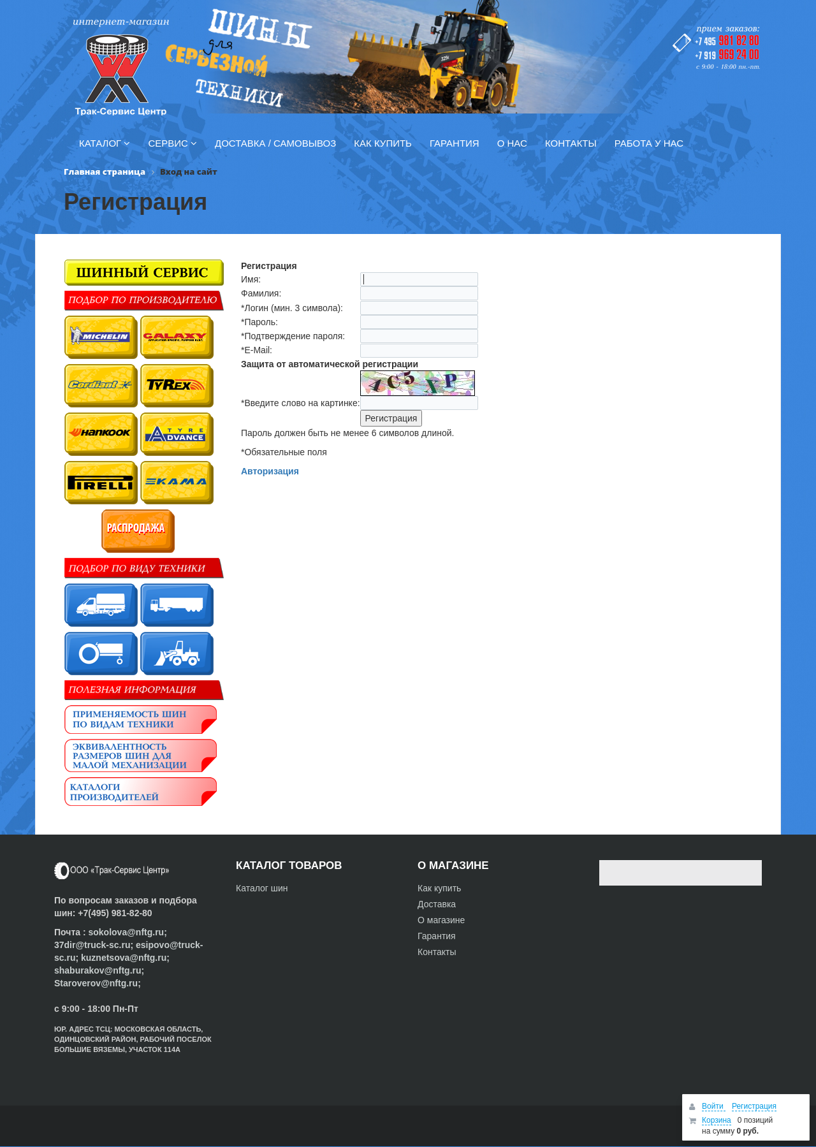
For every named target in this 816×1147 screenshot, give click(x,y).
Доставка (437, 904)
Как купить (439, 888)
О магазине (441, 920)
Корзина (716, 1120)
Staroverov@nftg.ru (96, 983)
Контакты (437, 952)
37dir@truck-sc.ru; (95, 945)
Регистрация (754, 1106)
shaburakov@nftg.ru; (99, 970)
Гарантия (437, 936)
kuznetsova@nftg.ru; (125, 958)
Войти (713, 1106)
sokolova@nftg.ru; (127, 932)
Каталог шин (262, 888)
